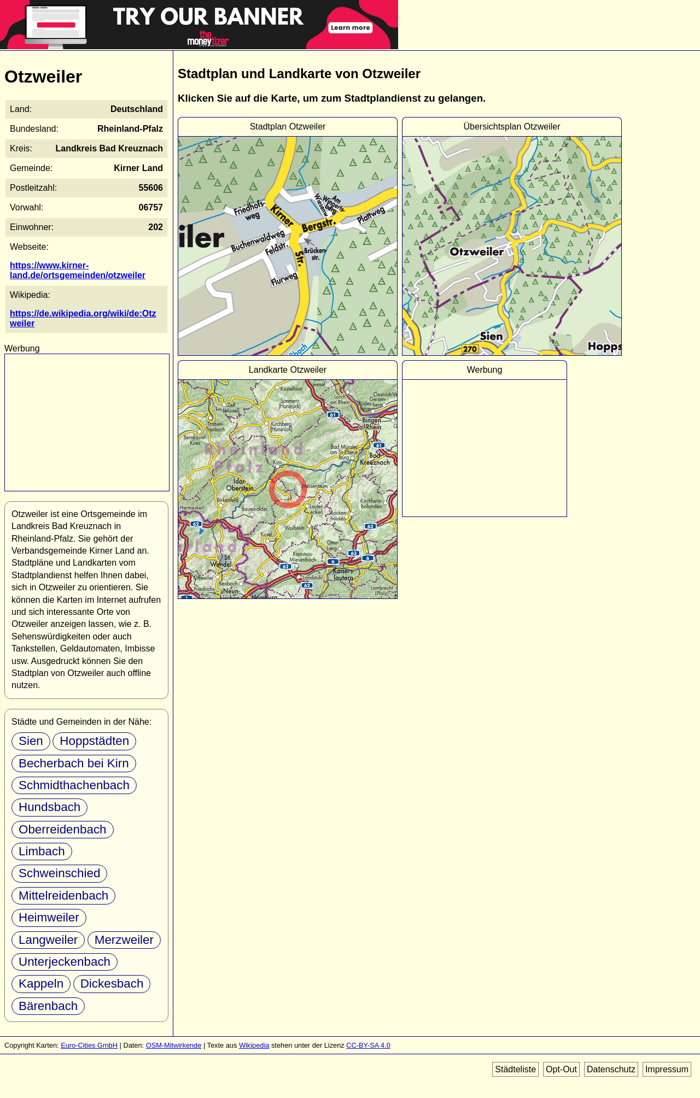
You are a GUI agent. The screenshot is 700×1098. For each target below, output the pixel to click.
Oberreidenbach (63, 829)
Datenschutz (611, 1069)
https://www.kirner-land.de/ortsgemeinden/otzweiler (77, 270)
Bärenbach (48, 1006)
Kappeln (41, 983)
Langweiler (48, 940)
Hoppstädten (94, 741)
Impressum (667, 1069)
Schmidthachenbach (74, 785)
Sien (31, 741)
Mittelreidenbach (63, 895)
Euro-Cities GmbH (89, 1045)
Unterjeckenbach (64, 961)
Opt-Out (561, 1069)
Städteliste (515, 1069)
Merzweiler (124, 940)
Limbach (42, 851)
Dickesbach (112, 983)
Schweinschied (59, 873)
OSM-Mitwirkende (174, 1045)
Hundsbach (49, 807)
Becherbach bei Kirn (74, 763)
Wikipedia (254, 1045)
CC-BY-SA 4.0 (368, 1045)
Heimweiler (49, 917)
